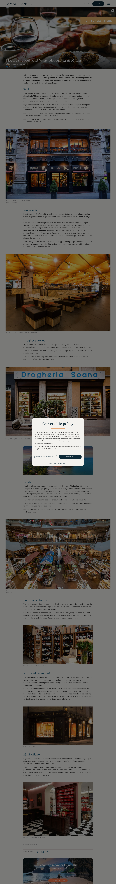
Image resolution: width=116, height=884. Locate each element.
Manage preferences (58, 463)
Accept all (70, 457)
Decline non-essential (45, 457)
